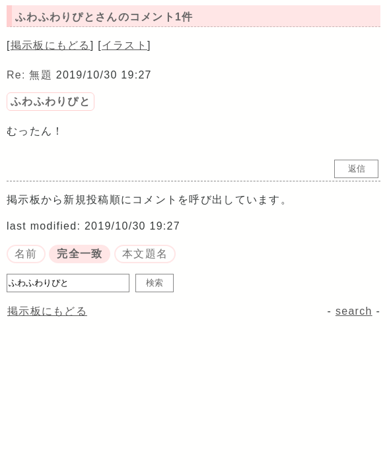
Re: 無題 (29, 74)
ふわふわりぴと (50, 101)
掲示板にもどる (50, 45)
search (353, 311)
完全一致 (79, 253)
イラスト (124, 45)
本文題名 (145, 253)
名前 (26, 253)
